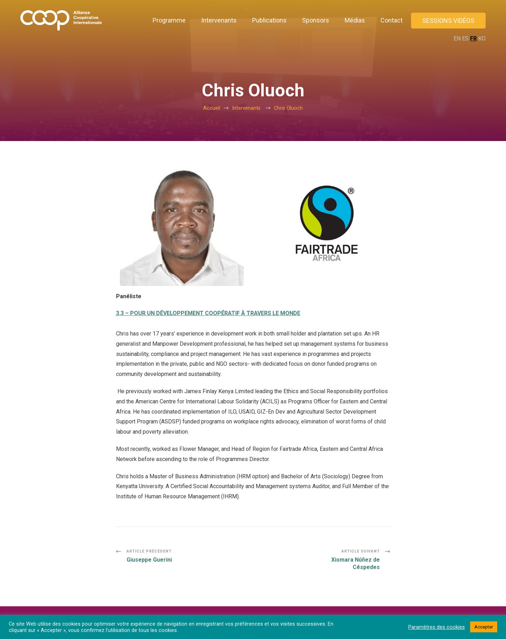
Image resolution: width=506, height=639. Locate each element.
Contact (391, 20)
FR (473, 38)
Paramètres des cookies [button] (436, 627)
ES (465, 38)
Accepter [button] (483, 627)
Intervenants (219, 20)
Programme (169, 20)
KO (482, 38)
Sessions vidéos (448, 20)
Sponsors (315, 20)
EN (457, 38)
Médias (355, 20)
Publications (269, 20)
